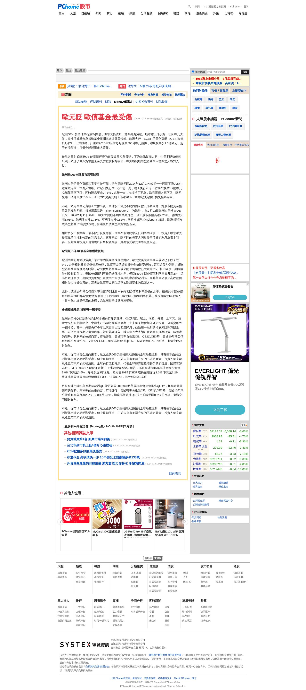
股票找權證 (100, 572)
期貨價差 (117, 577)
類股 (132, 13)
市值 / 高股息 (220, 90)
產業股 (134, 577)
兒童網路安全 (165, 678)
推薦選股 (238, 577)
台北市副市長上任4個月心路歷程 (89, 445)
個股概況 (172, 590)
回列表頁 (175, 473)
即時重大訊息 (242, 144)
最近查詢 (198, 144)
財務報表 (172, 586)
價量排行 (227, 144)
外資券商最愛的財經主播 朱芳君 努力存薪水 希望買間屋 (105, 463)
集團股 (134, 581)
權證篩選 (99, 577)
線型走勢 (172, 572)
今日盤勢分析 (138, 611)
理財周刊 (96, 101)
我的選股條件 (241, 581)
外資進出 (197, 486)
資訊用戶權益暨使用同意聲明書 (165, 654)
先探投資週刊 (144, 101)
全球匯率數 (206, 607)
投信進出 (223, 486)
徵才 (194, 678)
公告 (185, 577)
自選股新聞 (155, 590)
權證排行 (99, 581)
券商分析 (139, 94)
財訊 (108, 101)
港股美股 (202, 13)
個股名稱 (200, 72)
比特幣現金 (200, 446)
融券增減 (99, 616)
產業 (151, 616)
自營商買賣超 (65, 620)
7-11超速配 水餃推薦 (215, 6)
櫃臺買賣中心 (226, 500)
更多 (243, 425)
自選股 (85, 13)
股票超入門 (118, 616)
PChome (234, 6)
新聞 (197, 6)
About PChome (182, 678)
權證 (176, 13)
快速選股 (238, 572)
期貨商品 (117, 572)
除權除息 (220, 572)
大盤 (73, 13)
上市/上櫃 (136, 572)
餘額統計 (99, 607)
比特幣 (228, 13)
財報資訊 (154, 586)
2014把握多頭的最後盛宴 (84, 451)
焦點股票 (187, 620)
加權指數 (62, 572)
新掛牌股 (205, 572)
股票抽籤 (205, 586)
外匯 (216, 13)
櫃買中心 (80, 577)
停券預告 (205, 577)
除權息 (243, 13)
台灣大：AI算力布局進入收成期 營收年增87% (151, 86)
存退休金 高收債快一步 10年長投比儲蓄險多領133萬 (103, 457)
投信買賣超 (63, 616)
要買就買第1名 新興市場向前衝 (88, 439)
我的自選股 (213, 144)
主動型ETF (239, 90)
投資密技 (167, 94)
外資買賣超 (63, 611)
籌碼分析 (172, 577)
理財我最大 (118, 620)
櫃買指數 (62, 577)
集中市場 (80, 572)
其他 (167, 616)
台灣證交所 (199, 500)
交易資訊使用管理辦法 (97, 666)
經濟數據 (205, 620)
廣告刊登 (137, 678)
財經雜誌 (180, 94)
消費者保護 (150, 678)
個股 (170, 566)
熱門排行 (187, 616)
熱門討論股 (200, 90)
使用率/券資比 (101, 620)
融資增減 (99, 611)
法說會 (219, 577)
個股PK (163, 13)
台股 (151, 611)
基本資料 (172, 581)
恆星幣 (197, 469)
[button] (185, 522)
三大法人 (197, 482)
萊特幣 (197, 453)
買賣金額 (62, 607)
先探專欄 (117, 625)
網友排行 (80, 625)
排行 (110, 13)
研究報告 (135, 607)
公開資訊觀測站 (201, 504)
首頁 (61, 13)
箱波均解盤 (118, 607)
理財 (167, 625)
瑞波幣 (197, 441)
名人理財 (117, 611)
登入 (246, 6)
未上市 (152, 620)
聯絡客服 (196, 521)
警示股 (204, 581)
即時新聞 (126, 94)
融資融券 (223, 482)
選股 (121, 13)
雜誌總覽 (81, 101)
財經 (167, 620)
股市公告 (206, 566)
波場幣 (197, 463)
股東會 (219, 581)
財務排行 (80, 616)
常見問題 (196, 517)
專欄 (115, 600)
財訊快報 (162, 101)
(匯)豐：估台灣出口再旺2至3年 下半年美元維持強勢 (91, 86)
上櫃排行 (80, 611)
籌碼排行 (80, 620)
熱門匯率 (205, 611)
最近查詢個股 (156, 572)
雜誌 (68, 70)
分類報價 (146, 13)
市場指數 (80, 581)
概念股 (134, 586)
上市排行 (80, 607)
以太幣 (197, 436)
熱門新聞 (154, 607)
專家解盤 (153, 94)
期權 (187, 13)
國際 (167, 607)
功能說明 (222, 517)
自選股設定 (155, 581)
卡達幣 (197, 458)
